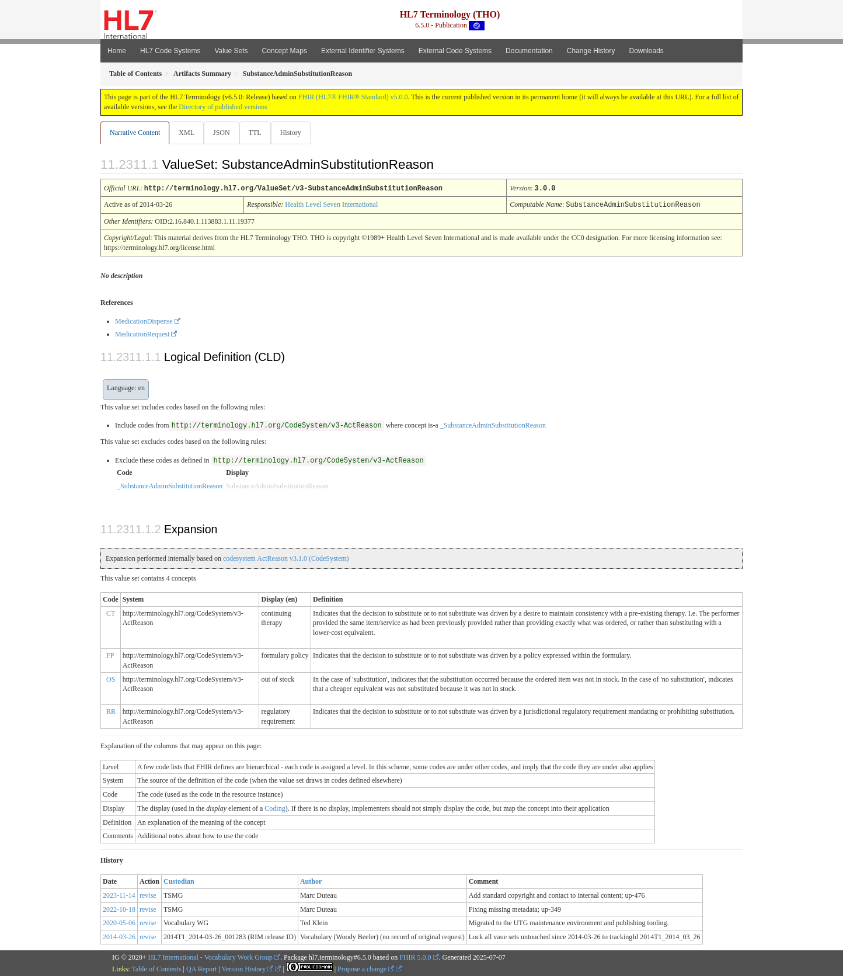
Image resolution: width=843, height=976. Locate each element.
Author (311, 881)
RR (111, 711)
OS (110, 679)
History (295, 132)
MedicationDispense (144, 321)
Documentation (529, 51)
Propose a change (365, 968)
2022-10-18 (119, 909)
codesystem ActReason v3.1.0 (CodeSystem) (286, 558)
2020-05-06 (119, 922)
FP (110, 655)
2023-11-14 (119, 895)
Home (116, 51)
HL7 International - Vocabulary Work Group (210, 957)
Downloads (646, 51)
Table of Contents (156, 968)
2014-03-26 (119, 936)
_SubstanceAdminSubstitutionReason (493, 425)
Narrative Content (135, 132)
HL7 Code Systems (170, 51)
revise (148, 895)
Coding (274, 808)
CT (110, 613)
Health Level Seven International (331, 204)
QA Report (201, 968)
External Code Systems (455, 51)
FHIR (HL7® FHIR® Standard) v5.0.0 (353, 97)
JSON (223, 132)
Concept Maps (284, 51)
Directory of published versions (223, 107)
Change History (591, 51)
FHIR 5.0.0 (415, 957)
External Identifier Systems (363, 51)
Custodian (178, 881)
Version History (248, 968)
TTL (258, 132)
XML (188, 132)
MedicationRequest (142, 333)
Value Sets (231, 51)
